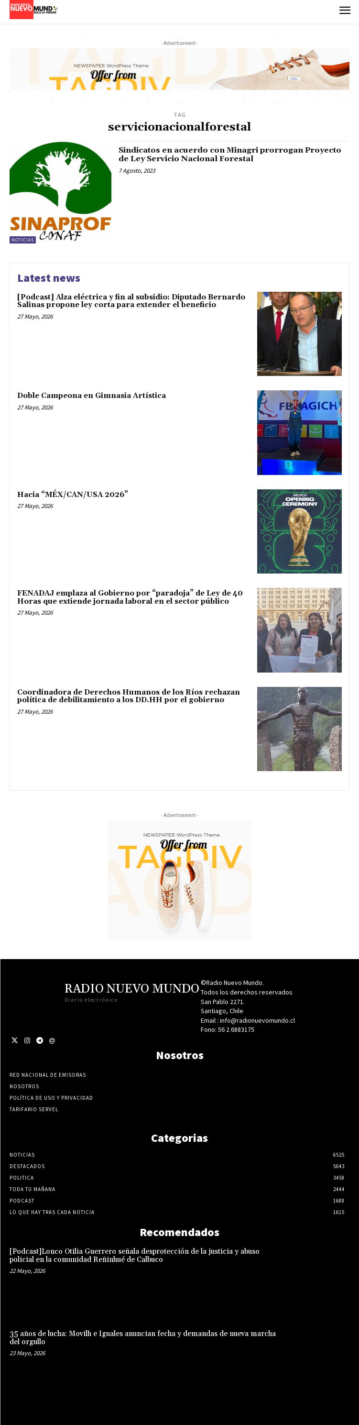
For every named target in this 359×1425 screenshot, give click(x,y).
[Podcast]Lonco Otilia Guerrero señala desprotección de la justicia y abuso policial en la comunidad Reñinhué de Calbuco (135, 1255)
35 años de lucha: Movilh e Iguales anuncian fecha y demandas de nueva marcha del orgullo (143, 1338)
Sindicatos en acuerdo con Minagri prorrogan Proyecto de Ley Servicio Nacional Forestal (230, 154)
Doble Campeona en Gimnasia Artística (91, 395)
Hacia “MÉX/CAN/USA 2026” (72, 494)
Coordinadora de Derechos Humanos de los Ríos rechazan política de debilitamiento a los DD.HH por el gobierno (128, 696)
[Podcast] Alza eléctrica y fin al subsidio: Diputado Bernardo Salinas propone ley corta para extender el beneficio (131, 301)
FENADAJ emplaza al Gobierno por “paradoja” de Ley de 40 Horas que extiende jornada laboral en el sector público (130, 597)
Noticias (22, 240)
